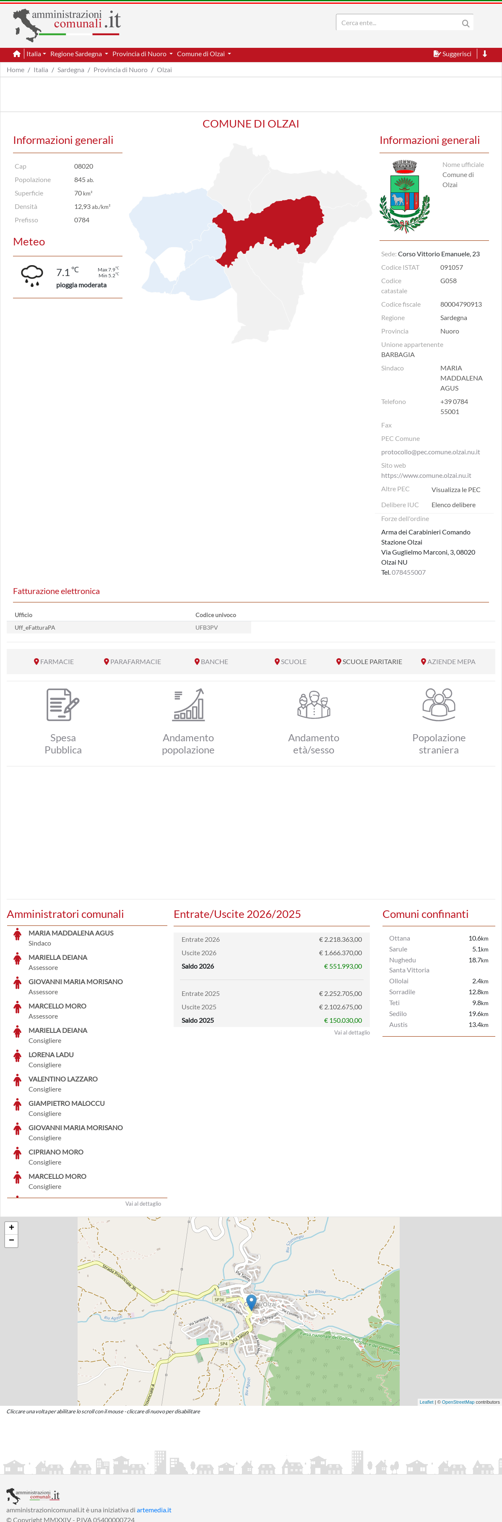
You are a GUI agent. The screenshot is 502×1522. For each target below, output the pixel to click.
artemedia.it (154, 1447)
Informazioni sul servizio (41, 1467)
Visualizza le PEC (456, 489)
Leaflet (427, 1339)
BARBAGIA (398, 354)
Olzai (164, 69)
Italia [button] (33, 53)
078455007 (409, 572)
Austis (398, 1024)
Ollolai (398, 981)
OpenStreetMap (458, 1339)
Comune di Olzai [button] (201, 53)
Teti (394, 1002)
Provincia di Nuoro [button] (140, 53)
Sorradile (402, 992)
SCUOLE (294, 661)
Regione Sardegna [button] (76, 53)
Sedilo (398, 1013)
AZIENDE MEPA (451, 661)
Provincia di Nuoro (121, 69)
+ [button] (11, 1165)
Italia (41, 69)
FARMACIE (57, 661)
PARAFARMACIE (135, 661)
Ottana (399, 938)
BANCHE (214, 661)
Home (15, 69)
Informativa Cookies (171, 1467)
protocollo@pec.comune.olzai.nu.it (430, 452)
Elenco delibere (454, 504)
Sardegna (70, 69)
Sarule (398, 949)
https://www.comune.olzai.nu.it (426, 475)
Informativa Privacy (109, 1467)
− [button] (11, 1178)
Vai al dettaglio (143, 1140)
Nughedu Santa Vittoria (409, 965)
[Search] (399, 22)
